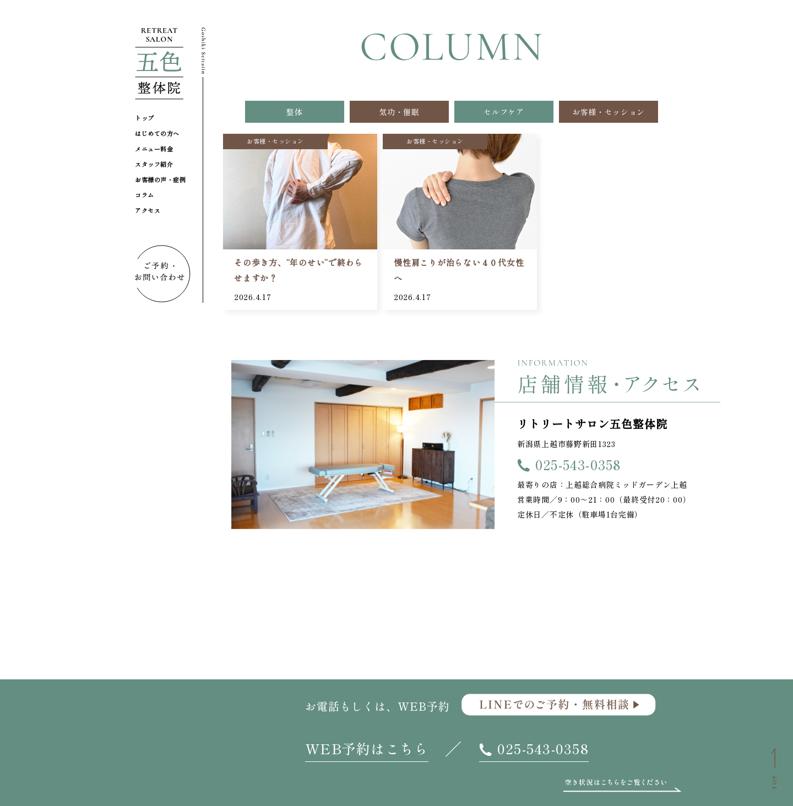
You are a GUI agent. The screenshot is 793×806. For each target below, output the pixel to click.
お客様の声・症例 (160, 179)
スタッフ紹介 (154, 164)
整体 (294, 111)
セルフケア (504, 111)
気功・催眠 (399, 111)
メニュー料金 (154, 148)
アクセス (147, 210)
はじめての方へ (157, 133)
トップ (144, 117)
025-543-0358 (578, 464)
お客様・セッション (608, 111)
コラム (144, 194)
